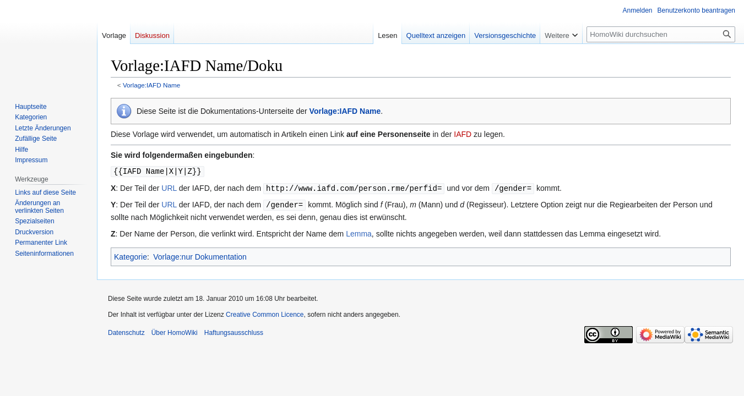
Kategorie (130, 255)
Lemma (359, 232)
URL (169, 187)
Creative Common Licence (264, 313)
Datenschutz (126, 331)
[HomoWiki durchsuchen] (660, 34)
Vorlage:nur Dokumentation (200, 255)
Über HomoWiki (174, 331)
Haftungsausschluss (233, 331)
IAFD (462, 134)
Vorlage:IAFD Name (152, 85)
